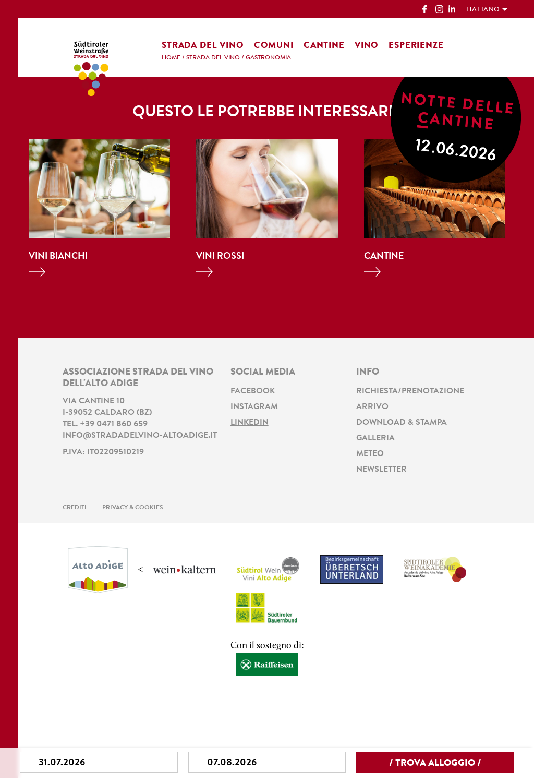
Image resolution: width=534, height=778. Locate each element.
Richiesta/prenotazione (410, 391)
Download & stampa (401, 422)
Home (171, 58)
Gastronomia (268, 58)
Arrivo (372, 407)
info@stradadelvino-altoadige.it (140, 436)
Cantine (324, 45)
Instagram (254, 407)
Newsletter (381, 469)
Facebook (252, 391)
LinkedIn (249, 422)
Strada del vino (203, 45)
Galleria (375, 438)
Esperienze (416, 45)
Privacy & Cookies (132, 508)
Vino (367, 45)
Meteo (370, 454)
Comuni (274, 45)
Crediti (75, 508)
